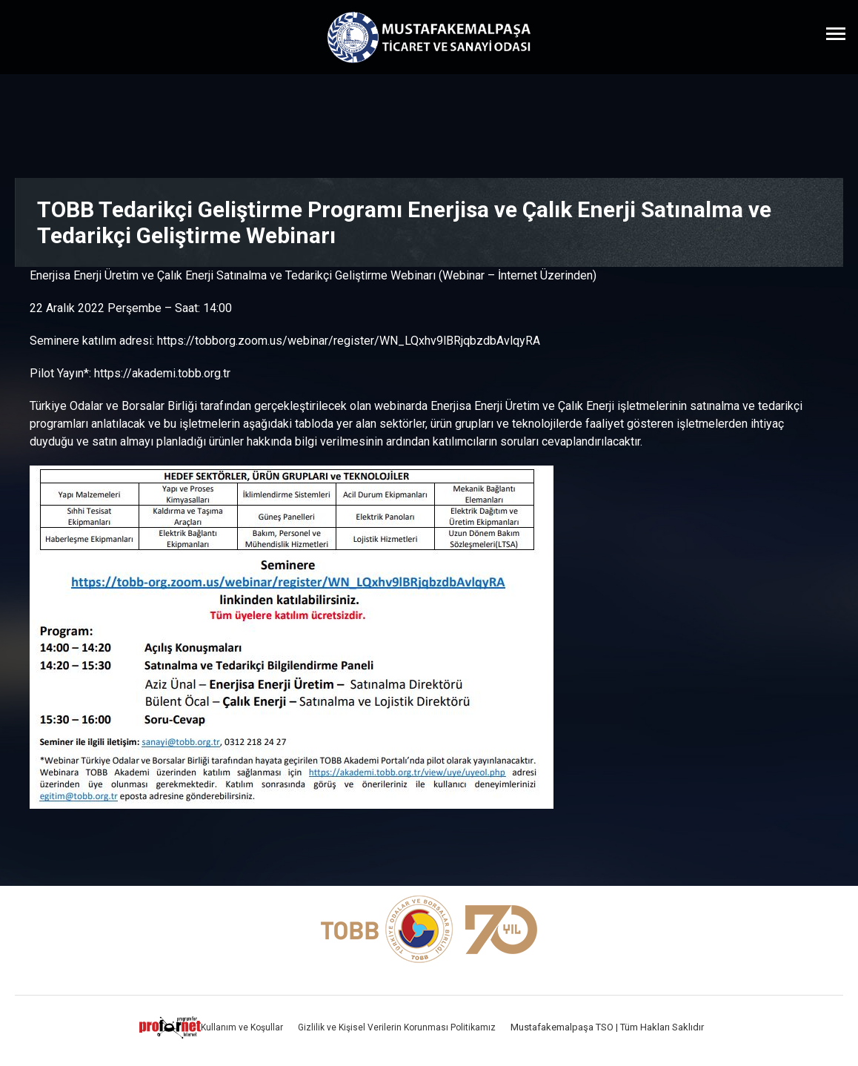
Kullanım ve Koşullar (242, 1027)
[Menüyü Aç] (836, 33)
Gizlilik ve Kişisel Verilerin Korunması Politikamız (397, 1027)
